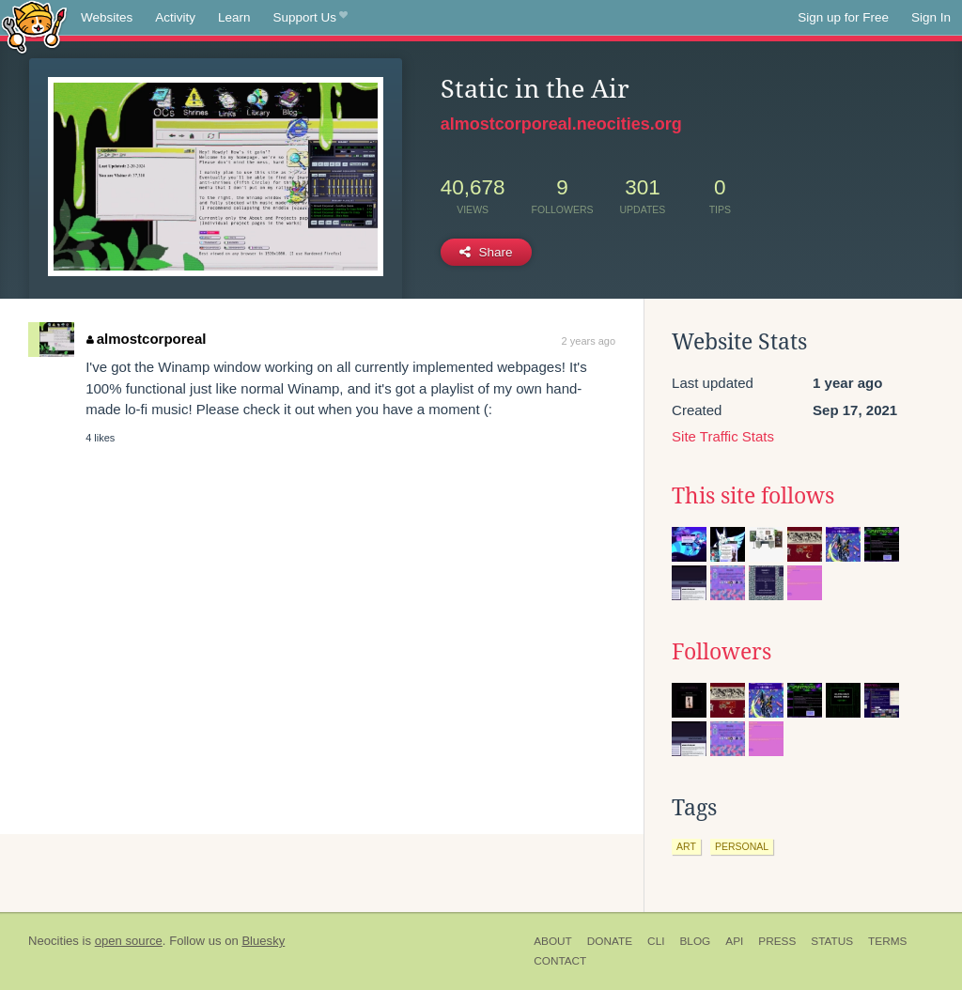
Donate (609, 941)
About (553, 941)
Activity (175, 17)
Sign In (931, 17)
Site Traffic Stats (723, 436)
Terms (887, 941)
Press (777, 941)
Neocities (53, 941)
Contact (560, 960)
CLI (655, 941)
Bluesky (263, 941)
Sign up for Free (843, 17)
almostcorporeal (146, 339)
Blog (694, 941)
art (686, 846)
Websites (106, 17)
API (734, 941)
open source (129, 941)
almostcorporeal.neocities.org (561, 124)
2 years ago (588, 341)
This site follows (753, 496)
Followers (721, 652)
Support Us (310, 17)
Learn (234, 17)
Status (832, 941)
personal (741, 846)
